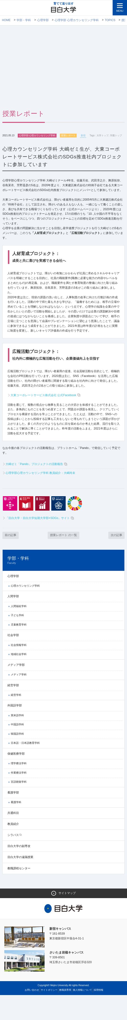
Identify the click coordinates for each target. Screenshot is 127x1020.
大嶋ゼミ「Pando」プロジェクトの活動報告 (37, 488)
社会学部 (13, 660)
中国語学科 (17, 749)
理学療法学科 (19, 788)
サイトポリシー (49, 1015)
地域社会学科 (19, 678)
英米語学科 (17, 739)
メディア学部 (16, 689)
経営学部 (13, 709)
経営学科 (16, 719)
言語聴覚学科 (19, 806)
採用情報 (98, 1015)
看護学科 (16, 826)
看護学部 (13, 817)
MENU (119, 11)
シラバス (13, 859)
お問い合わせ (32, 1015)
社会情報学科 (19, 669)
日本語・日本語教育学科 (25, 767)
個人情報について (82, 1015)
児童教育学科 (19, 649)
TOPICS (110, 20)
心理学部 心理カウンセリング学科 (77, 20)
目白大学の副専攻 (18, 870)
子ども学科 (17, 639)
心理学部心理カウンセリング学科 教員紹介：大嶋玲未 (43, 497)
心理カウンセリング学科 (25, 610)
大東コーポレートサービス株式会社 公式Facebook (48, 417)
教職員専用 (65, 1015)
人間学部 (13, 621)
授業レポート (68, 135)
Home (6, 20)
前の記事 (11, 559)
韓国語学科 (17, 758)
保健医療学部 (16, 778)
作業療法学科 (19, 797)
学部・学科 (24, 20)
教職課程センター (18, 893)
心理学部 (43, 20)
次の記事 (116, 559)
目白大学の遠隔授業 (20, 881)
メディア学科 (19, 699)
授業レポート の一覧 (63, 559)
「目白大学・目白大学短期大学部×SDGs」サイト (42, 542)
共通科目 (13, 837)
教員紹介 (13, 848)
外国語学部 (14, 730)
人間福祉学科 (19, 630)
